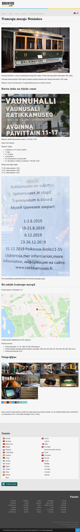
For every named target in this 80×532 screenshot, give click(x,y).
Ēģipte (6, 466)
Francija (45, 466)
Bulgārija (7, 450)
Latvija (45, 438)
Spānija (6, 475)
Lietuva (45, 441)
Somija (17, 13)
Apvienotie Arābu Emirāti (51, 450)
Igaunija (45, 475)
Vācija (6, 458)
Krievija (45, 458)
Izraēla (6, 469)
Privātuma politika (73, 527)
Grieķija (6, 461)
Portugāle (46, 455)
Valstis (10, 13)
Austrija (6, 438)
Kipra (6, 477)
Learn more (49, 530)
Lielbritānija (8, 452)
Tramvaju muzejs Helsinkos (36, 13)
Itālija (6, 472)
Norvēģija (46, 447)
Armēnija (7, 441)
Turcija (45, 461)
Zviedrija (46, 472)
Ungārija (7, 455)
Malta (45, 444)
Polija (45, 452)
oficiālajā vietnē (40, 279)
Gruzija (6, 464)
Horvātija (46, 469)
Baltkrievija (8, 444)
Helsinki (24, 13)
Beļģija (6, 447)
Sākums (3, 13)
